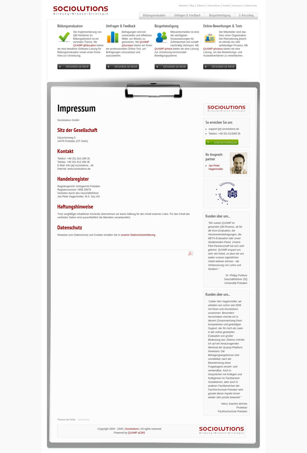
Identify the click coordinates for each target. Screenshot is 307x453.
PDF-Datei (190, 254)
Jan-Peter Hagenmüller (216, 167)
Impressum (237, 5)
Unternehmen (213, 5)
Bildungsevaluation (154, 15)
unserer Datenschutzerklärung (138, 234)
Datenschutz (251, 5)
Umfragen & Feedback (187, 15)
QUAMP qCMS (136, 432)
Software (201, 5)
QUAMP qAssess (213, 48)
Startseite (183, 5)
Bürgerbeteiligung (219, 15)
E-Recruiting (246, 15)
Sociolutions (84, 419)
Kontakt (226, 5)
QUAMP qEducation (84, 45)
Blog (192, 5)
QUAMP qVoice (163, 48)
